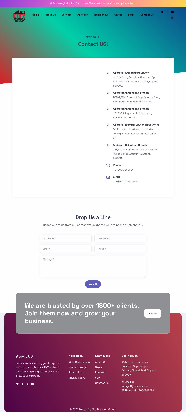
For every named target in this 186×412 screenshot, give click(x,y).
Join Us (153, 313)
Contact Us (147, 14)
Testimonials (101, 14)
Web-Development (80, 362)
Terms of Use (76, 372)
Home (35, 14)
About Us (50, 14)
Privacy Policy (77, 377)
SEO (97, 377)
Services (66, 14)
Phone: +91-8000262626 (138, 390)
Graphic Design (78, 367)
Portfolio (82, 14)
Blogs (131, 14)
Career (118, 14)
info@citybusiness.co (126, 181)
